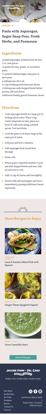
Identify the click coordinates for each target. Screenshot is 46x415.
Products (8, 400)
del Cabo (7, 397)
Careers (7, 410)
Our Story (8, 391)
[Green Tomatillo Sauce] (23, 329)
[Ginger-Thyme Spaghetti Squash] (23, 290)
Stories (7, 403)
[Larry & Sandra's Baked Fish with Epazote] (23, 247)
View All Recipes (23, 357)
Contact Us (8, 407)
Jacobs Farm (9, 394)
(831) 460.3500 (36, 405)
